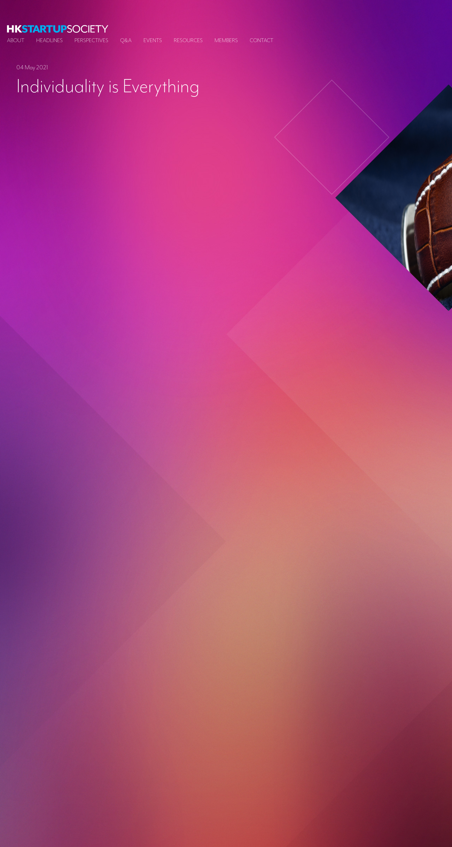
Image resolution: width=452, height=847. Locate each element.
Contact (261, 40)
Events (152, 40)
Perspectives (91, 40)
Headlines (49, 40)
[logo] (57, 29)
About (15, 40)
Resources (188, 40)
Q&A (126, 40)
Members (226, 40)
